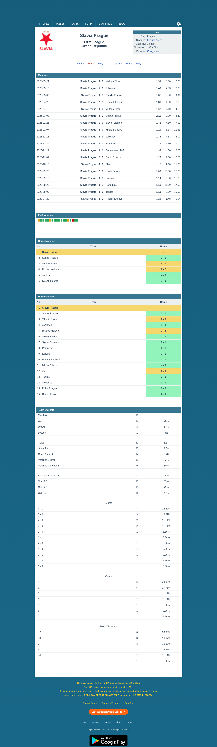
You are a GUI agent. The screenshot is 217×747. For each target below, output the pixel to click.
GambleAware (90, 703)
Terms (108, 722)
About (118, 722)
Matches (43, 23)
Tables (60, 23)
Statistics (105, 23)
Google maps (154, 51)
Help (85, 722)
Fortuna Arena (154, 40)
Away (100, 63)
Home (128, 63)
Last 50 (118, 63)
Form (88, 23)
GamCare (129, 703)
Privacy (96, 722)
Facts (75, 23)
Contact (130, 722)
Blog (121, 23)
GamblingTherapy (111, 703)
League (80, 63)
